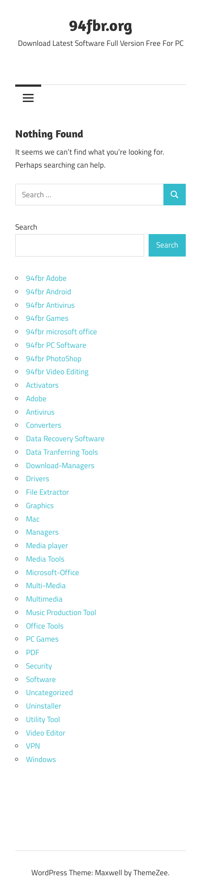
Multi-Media (46, 585)
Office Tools (45, 626)
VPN (33, 746)
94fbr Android (48, 291)
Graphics (40, 505)
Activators (42, 385)
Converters (43, 425)
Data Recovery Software (65, 438)
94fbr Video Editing (57, 371)
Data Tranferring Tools (62, 452)
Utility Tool (43, 719)
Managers (42, 532)
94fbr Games (47, 318)
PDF (32, 652)
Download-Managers (60, 465)
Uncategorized (49, 692)
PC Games (42, 639)
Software (41, 679)
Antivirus (40, 412)
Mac (32, 519)
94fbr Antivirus (50, 305)
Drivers (37, 478)
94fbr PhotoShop (53, 358)
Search (26, 227)
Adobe (36, 398)
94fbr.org (100, 25)
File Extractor (47, 492)
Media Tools (45, 559)
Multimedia (44, 599)
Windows (41, 759)
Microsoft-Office (52, 572)
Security (39, 666)
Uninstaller (43, 706)
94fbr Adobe (46, 278)
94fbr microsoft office (61, 331)
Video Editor (45, 733)
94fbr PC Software (56, 345)
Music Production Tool (61, 612)
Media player (47, 545)
